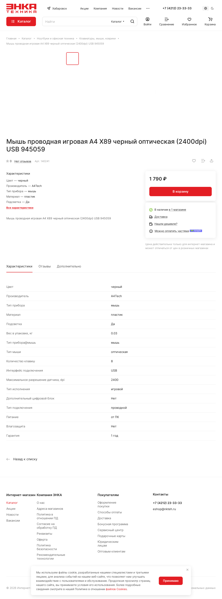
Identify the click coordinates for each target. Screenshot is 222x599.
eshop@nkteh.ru (164, 509)
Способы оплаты (110, 512)
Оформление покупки (107, 504)
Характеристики (19, 266)
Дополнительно (69, 266)
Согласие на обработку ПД (47, 526)
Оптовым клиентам (111, 551)
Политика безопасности (47, 547)
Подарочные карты (111, 536)
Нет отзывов (22, 161)
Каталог (12, 503)
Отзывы (45, 266)
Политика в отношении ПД (47, 516)
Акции (10, 509)
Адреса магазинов (50, 509)
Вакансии (13, 520)
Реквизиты (44, 533)
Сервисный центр (110, 530)
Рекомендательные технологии (51, 556)
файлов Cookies (116, 589)
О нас (41, 503)
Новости (12, 514)
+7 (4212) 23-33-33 (177, 8)
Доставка (104, 518)
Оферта (42, 539)
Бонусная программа (113, 524)
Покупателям (108, 495)
